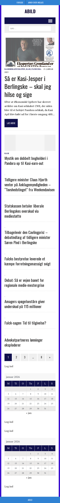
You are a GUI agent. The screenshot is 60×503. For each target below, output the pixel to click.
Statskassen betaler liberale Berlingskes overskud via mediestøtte (24, 211)
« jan (29, 413)
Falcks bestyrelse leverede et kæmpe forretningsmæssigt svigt (27, 261)
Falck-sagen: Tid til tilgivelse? (25, 323)
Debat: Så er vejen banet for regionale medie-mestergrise (24, 282)
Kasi (28, 69)
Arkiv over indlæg (36, 2)
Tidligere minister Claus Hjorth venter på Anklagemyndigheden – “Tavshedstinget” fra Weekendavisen (29, 184)
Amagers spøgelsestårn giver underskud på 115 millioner (24, 303)
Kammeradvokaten (14, 69)
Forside (20, 2)
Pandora (36, 69)
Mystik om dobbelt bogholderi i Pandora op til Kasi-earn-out (26, 160)
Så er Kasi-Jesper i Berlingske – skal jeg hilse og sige (27, 86)
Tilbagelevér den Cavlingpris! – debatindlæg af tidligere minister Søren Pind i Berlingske (27, 237)
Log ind (8, 366)
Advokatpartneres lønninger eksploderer (23, 342)
